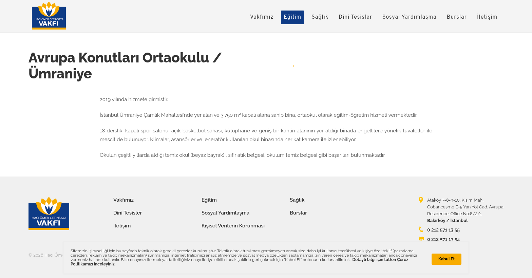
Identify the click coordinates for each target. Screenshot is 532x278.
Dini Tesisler (355, 17)
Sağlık (319, 17)
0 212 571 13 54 (443, 239)
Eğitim (292, 17)
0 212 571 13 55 (443, 230)
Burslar (457, 17)
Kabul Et (446, 259)
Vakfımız (262, 17)
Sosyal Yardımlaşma (409, 17)
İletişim (487, 17)
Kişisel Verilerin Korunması (233, 226)
